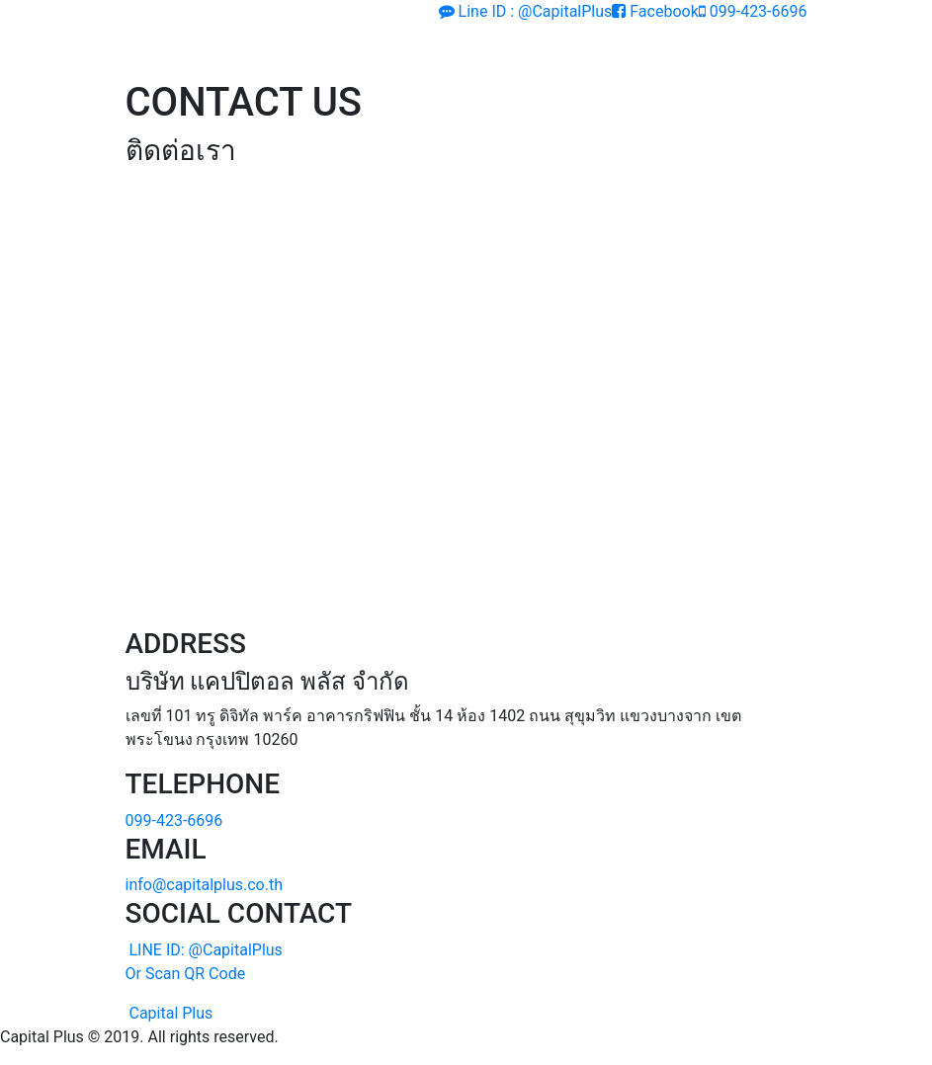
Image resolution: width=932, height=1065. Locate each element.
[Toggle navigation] (764, 51)
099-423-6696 (753, 11)
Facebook (655, 11)
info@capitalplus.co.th (205, 884)
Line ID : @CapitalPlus (526, 11)
